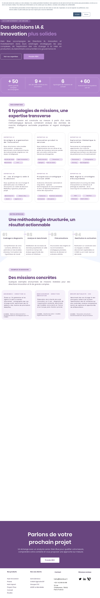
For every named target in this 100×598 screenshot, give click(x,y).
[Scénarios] (42, 196)
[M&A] (75, 196)
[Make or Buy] (23, 196)
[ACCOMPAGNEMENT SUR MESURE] (15, 20)
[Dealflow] (89, 196)
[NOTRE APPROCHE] (17, 214)
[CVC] (18, 162)
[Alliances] (74, 199)
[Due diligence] (84, 162)
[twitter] (80, 579)
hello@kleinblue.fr (61, 579)
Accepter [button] (77, 14)
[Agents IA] (18, 199)
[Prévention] (56, 159)
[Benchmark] (8, 162)
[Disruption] (51, 199)
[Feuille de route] (9, 159)
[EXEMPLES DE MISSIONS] (20, 270)
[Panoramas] (75, 159)
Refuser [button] (86, 14)
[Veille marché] (42, 159)
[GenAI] (8, 199)
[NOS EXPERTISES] (17, 105)
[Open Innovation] (23, 159)
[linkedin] (84, 579)
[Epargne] (41, 162)
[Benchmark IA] (9, 196)
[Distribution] (41, 199)
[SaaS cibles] (84, 199)
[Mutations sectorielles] (56, 196)
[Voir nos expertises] (11, 56)
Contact (58, 572)
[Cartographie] (89, 159)
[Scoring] (74, 162)
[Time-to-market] (51, 162)
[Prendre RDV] (34, 56)
